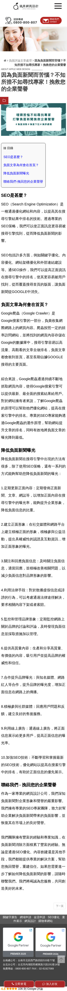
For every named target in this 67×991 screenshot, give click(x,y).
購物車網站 (45, 920)
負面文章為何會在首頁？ (21, 165)
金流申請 (39, 917)
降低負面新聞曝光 (16, 173)
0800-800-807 (23, 968)
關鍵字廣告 (10, 917)
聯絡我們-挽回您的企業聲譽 (23, 181)
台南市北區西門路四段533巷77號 (36, 960)
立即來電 (19, 983)
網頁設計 (30, 920)
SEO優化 (54, 917)
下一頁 (59, 906)
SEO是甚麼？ (13, 157)
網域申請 (25, 917)
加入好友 (49, 983)
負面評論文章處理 (20, 60)
